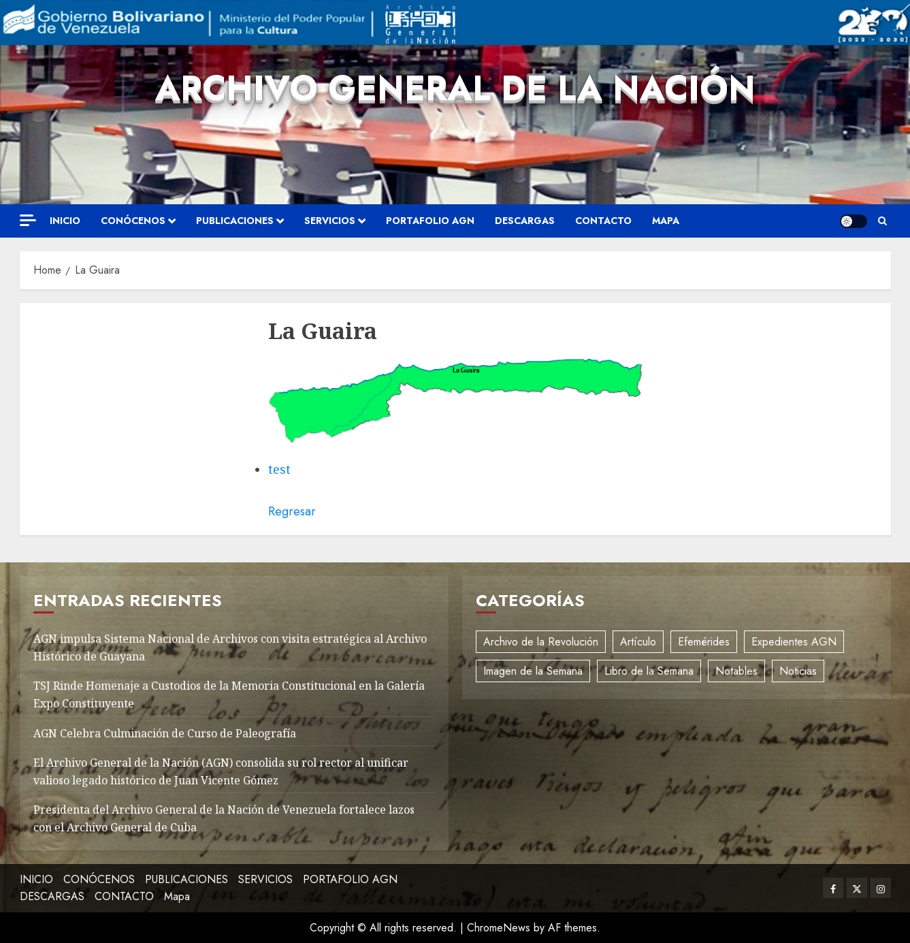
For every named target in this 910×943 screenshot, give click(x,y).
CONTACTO (603, 220)
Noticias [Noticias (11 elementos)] (798, 671)
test (279, 469)
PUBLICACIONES (235, 220)
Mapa (665, 220)
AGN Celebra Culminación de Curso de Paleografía (164, 733)
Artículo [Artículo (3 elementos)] (638, 642)
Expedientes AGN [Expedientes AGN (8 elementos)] (793, 642)
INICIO (65, 220)
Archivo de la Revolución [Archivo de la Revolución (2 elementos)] (540, 642)
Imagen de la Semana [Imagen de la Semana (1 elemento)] (533, 671)
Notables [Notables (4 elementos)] (736, 671)
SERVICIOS (329, 220)
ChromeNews (498, 928)
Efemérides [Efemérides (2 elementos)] (704, 642)
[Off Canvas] (28, 220)
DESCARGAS (525, 220)
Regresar (292, 511)
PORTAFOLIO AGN (430, 220)
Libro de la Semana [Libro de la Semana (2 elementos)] (649, 671)
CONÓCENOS (133, 220)
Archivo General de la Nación (455, 88)
